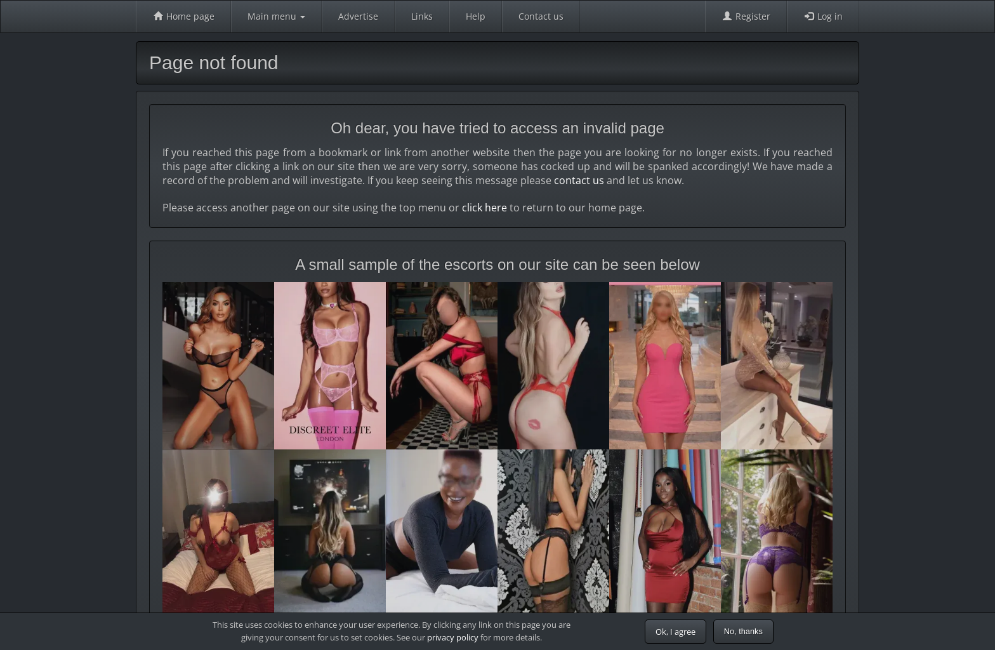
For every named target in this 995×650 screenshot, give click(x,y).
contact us (579, 180)
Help (475, 16)
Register (746, 16)
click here (484, 208)
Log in (823, 16)
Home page (183, 16)
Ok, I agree (675, 631)
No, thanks (743, 631)
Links (422, 16)
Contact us (540, 16)
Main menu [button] (276, 16)
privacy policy (452, 637)
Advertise (358, 16)
